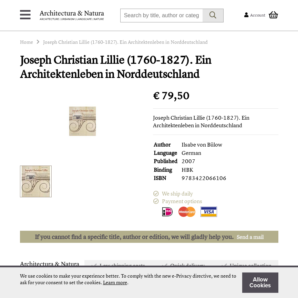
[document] (149, 282)
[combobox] (161, 15)
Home (26, 42)
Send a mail (250, 237)
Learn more (115, 282)
